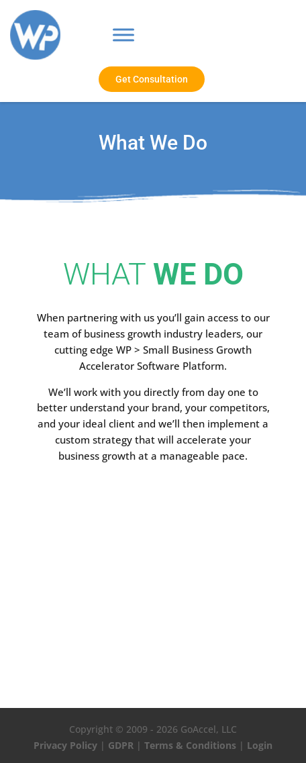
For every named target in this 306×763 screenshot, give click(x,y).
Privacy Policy (65, 745)
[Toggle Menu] (123, 35)
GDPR (121, 745)
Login (259, 745)
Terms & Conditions (190, 745)
